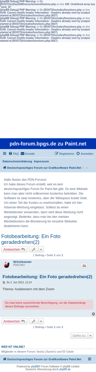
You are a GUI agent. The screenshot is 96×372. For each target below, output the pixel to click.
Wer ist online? (13, 346)
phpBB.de (65, 369)
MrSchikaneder (22, 262)
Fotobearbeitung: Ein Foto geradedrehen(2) (30, 239)
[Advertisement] (48, 90)
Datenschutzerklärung (17, 161)
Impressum (41, 161)
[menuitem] (13, 154)
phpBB (35, 366)
